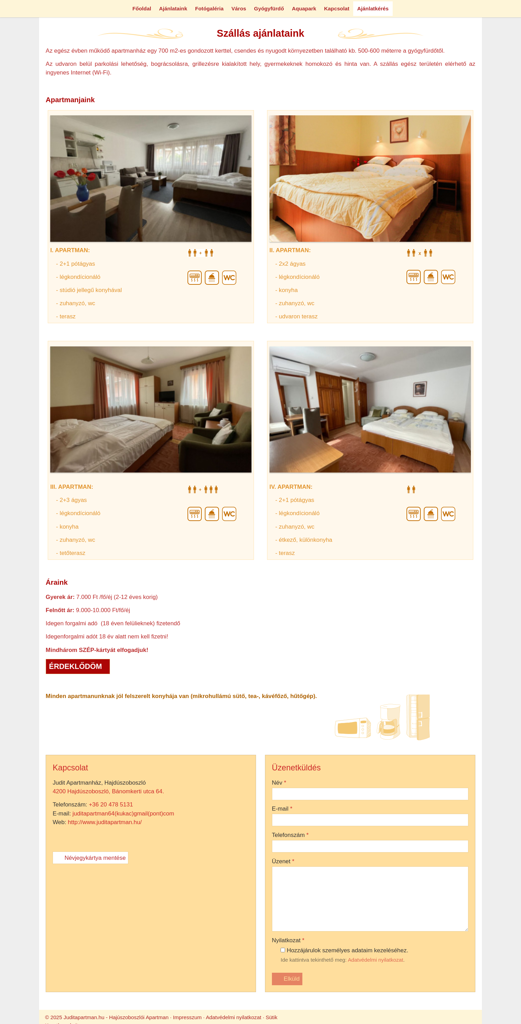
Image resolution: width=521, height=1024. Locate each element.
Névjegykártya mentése (29, 841)
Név (9, 950)
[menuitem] (25, 46)
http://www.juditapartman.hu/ (48, 834)
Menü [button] (23, 28)
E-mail (12, 963)
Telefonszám (19, 977)
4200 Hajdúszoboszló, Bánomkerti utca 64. (50, 816)
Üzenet (12, 991)
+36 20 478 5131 (52, 822)
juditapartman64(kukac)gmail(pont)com (65, 828)
